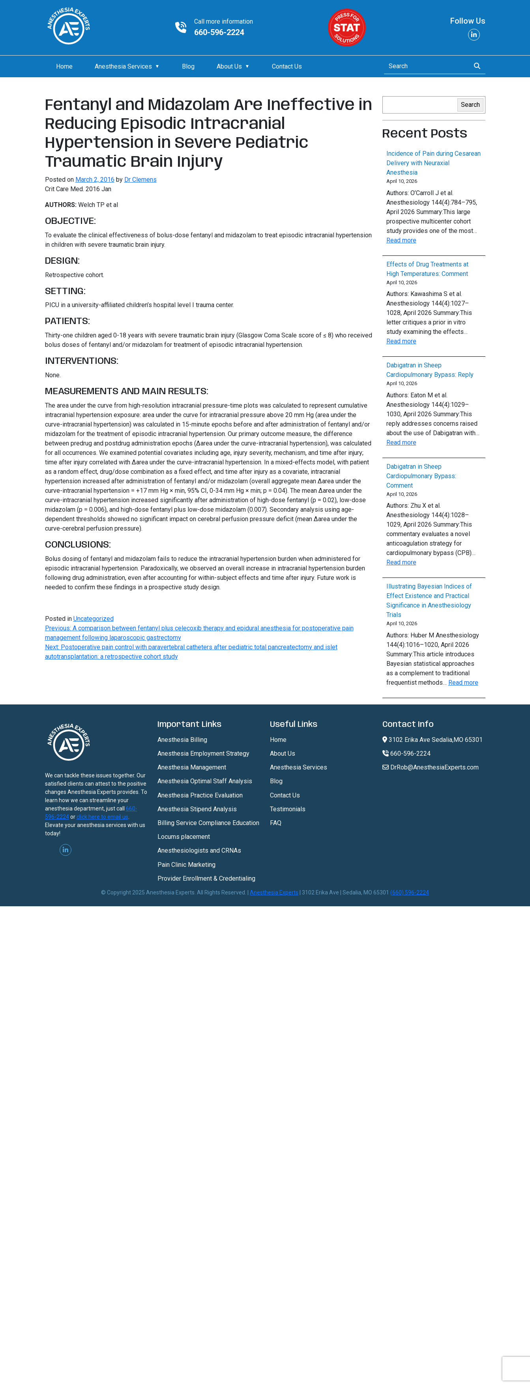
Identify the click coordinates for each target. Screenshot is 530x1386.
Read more (401, 240)
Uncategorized (93, 618)
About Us (229, 66)
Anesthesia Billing (182, 739)
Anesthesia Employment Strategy (203, 753)
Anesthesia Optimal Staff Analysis (204, 781)
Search (470, 104)
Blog (188, 66)
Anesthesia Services (123, 66)
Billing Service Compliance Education (208, 823)
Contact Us (287, 66)
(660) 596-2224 (409, 892)
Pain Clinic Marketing (186, 864)
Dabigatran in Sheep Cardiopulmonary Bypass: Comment (421, 476)
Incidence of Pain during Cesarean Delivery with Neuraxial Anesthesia (433, 163)
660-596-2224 (219, 32)
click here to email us (102, 817)
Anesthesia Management (191, 767)
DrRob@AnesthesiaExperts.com (430, 767)
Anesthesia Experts (274, 892)
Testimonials (287, 809)
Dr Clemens (140, 179)
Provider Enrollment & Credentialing (206, 878)
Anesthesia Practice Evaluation (200, 795)
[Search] (425, 66)
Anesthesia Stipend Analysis (197, 809)
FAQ (275, 823)
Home (64, 66)
